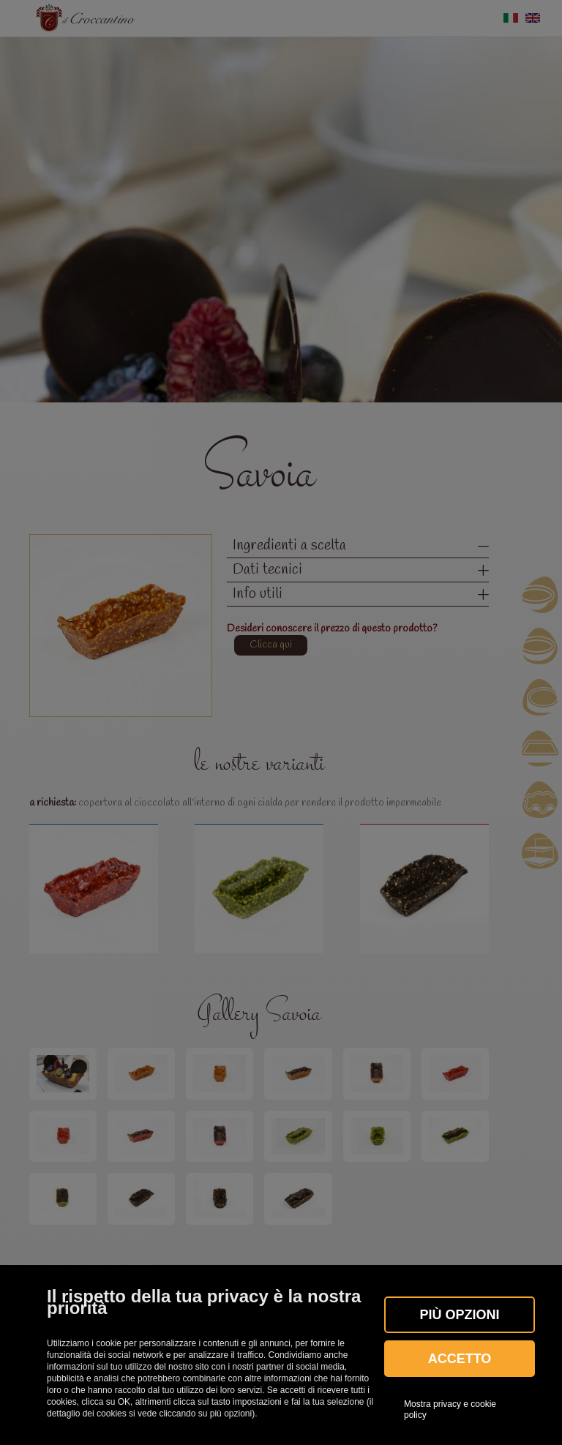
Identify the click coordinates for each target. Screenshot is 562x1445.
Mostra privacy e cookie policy (450, 1409)
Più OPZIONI (459, 1314)
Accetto (460, 1358)
